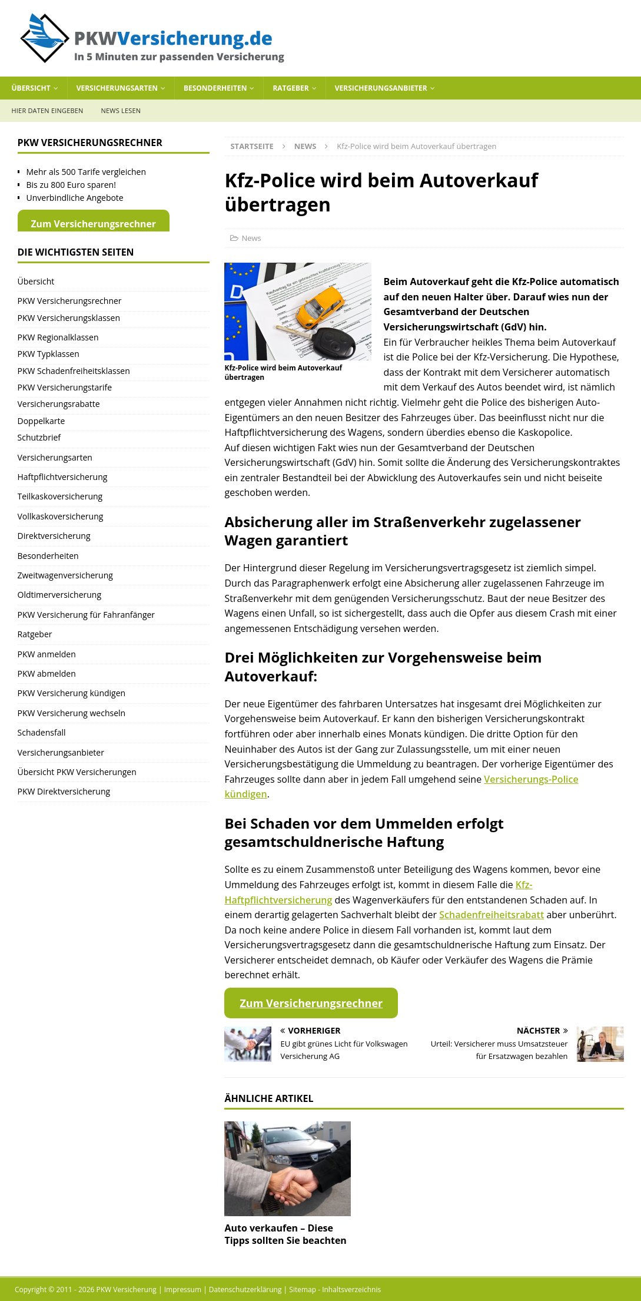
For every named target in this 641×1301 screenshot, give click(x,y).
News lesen (121, 110)
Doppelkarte (41, 420)
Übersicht (31, 88)
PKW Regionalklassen (58, 337)
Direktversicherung (54, 535)
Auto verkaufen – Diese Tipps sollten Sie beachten (285, 1234)
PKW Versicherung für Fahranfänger (86, 614)
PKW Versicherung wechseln (72, 713)
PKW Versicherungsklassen (69, 317)
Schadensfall (42, 732)
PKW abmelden (47, 673)
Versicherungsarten (117, 88)
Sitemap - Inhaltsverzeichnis (335, 1290)
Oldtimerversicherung (60, 594)
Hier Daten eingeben (48, 110)
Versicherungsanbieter (381, 88)
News (251, 238)
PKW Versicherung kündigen (72, 692)
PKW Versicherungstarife (65, 387)
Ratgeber (290, 88)
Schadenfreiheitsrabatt (491, 914)
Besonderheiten (215, 88)
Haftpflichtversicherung (63, 476)
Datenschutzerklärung (245, 1290)
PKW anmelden (47, 654)
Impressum (182, 1290)
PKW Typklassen (48, 353)
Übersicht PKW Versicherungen (77, 771)
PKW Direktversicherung (64, 791)
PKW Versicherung (127, 1290)
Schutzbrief (39, 437)
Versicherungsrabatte (59, 403)
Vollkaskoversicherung (61, 516)
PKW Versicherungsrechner (70, 300)
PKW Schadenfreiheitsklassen (74, 370)
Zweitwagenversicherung (65, 575)
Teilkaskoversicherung (60, 496)
